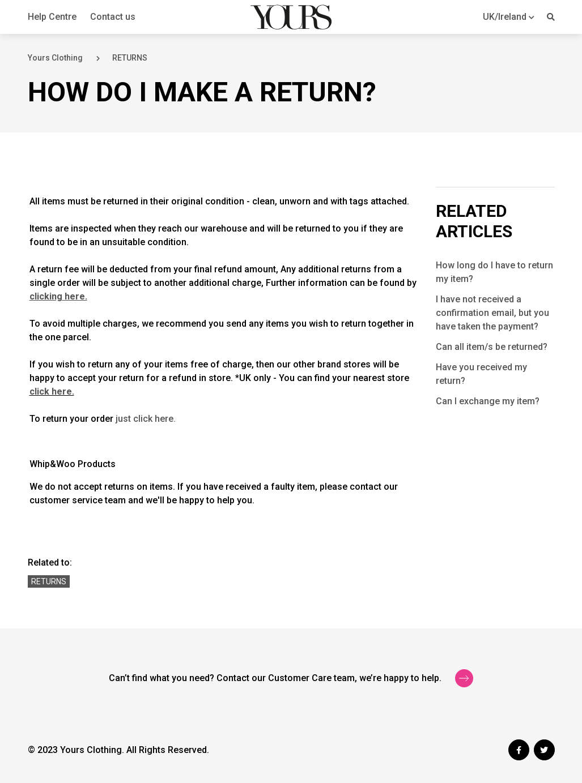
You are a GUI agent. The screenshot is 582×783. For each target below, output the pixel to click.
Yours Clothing (55, 57)
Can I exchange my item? (487, 401)
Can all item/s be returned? (491, 346)
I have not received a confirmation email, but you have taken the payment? (492, 313)
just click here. (146, 418)
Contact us (112, 16)
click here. (51, 391)
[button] (508, 16)
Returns (48, 581)
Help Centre (52, 16)
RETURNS (129, 57)
